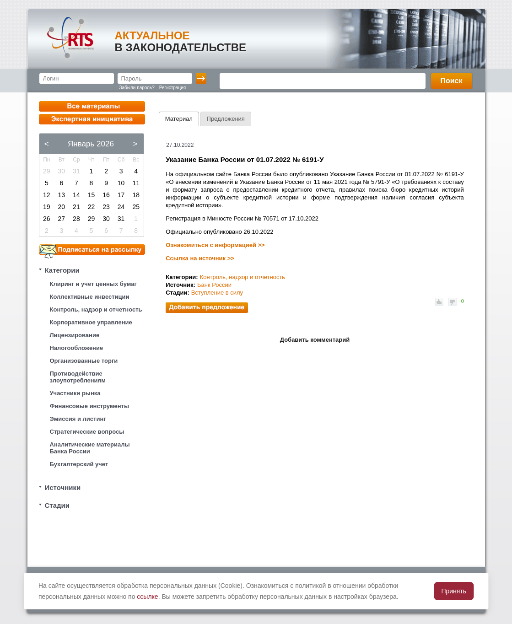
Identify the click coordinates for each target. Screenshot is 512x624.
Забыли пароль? (137, 87)
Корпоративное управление (91, 322)
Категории (62, 270)
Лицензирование (75, 335)
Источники (63, 487)
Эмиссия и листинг (78, 418)
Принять (453, 591)
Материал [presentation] (179, 118)
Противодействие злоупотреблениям (78, 377)
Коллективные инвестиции (89, 296)
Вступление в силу (217, 292)
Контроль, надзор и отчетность (96, 309)
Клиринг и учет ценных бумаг (93, 283)
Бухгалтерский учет (79, 464)
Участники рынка (75, 393)
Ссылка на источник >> (200, 258)
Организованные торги (84, 360)
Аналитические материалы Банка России (90, 448)
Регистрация (172, 87)
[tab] (179, 119)
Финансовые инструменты (89, 406)
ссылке (147, 596)
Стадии (57, 505)
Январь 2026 (91, 144)
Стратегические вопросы (87, 431)
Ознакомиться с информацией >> (215, 245)
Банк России (214, 284)
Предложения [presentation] (226, 118)
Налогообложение (76, 347)
